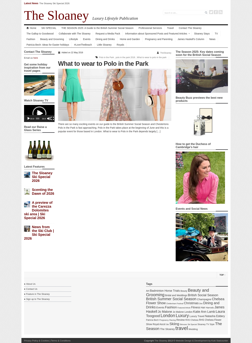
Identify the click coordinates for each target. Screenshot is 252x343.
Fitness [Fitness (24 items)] (195, 307)
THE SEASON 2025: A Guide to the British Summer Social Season (97, 28)
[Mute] (49, 118)
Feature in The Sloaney (38, 294)
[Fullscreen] (52, 118)
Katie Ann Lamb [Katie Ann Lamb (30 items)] (204, 311)
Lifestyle (73, 39)
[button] (39, 113)
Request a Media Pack (108, 33)
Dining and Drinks (105, 39)
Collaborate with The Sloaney (75, 33)
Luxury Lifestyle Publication (115, 18)
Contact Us (31, 289)
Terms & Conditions (61, 340)
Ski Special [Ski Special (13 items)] (192, 324)
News (212, 39)
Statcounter (222, 340)
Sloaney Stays (202, 33)
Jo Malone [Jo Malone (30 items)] (165, 311)
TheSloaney (165, 53)
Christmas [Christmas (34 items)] (191, 303)
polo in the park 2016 (125, 57)
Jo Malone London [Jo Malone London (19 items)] (183, 311)
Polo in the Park (106, 57)
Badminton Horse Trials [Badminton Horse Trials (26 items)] (165, 290)
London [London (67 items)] (168, 315)
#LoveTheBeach (83, 44)
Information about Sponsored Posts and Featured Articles (156, 33)
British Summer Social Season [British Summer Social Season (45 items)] (171, 299)
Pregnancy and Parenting (159, 39)
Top (222, 275)
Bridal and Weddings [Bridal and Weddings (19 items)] (176, 295)
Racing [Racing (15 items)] (172, 320)
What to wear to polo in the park (151, 57)
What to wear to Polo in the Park (103, 63)
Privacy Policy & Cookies (36, 340)
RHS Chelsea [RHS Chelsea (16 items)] (191, 320)
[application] (39, 113)
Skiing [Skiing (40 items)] (174, 324)
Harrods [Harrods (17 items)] (210, 307)
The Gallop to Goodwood (40, 33)
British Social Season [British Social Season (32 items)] (203, 295)
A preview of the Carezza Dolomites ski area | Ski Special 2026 (38, 210)
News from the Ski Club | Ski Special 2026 (39, 232)
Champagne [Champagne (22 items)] (204, 299)
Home (31, 28)
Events (86, 39)
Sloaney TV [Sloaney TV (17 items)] (203, 324)
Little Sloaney (104, 44)
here (35, 58)
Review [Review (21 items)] (180, 319)
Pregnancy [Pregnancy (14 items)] (164, 320)
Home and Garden (130, 39)
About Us (30, 284)
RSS (221, 12)
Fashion (30, 39)
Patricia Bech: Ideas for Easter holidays (47, 44)
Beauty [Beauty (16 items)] (184, 291)
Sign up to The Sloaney (38, 299)
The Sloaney (56, 15)
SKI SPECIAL (48, 28)
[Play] (28, 118)
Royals (120, 44)
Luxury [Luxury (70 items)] (182, 315)
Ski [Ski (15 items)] (167, 324)
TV (216, 33)
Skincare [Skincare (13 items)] (183, 324)
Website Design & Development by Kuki (196, 340)
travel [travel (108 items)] (181, 328)
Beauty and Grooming (52, 39)
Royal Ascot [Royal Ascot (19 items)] (159, 324)
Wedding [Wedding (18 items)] (193, 329)
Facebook (216, 12)
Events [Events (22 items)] (160, 307)
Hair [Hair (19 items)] (203, 307)
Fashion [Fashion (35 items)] (171, 307)
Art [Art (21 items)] (147, 290)
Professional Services (150, 28)
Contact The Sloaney (190, 28)
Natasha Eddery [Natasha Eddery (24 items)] (215, 316)
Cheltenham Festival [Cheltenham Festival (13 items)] (174, 303)
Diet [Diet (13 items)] (201, 303)
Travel (170, 28)
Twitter (211, 12)
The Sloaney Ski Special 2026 (54, 3)
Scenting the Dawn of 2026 (43, 191)
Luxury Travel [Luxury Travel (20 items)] (197, 316)
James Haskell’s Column (191, 39)
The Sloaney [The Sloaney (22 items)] (167, 329)
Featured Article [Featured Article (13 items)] (184, 308)
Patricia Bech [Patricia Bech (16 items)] (152, 320)
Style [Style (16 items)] (212, 324)
